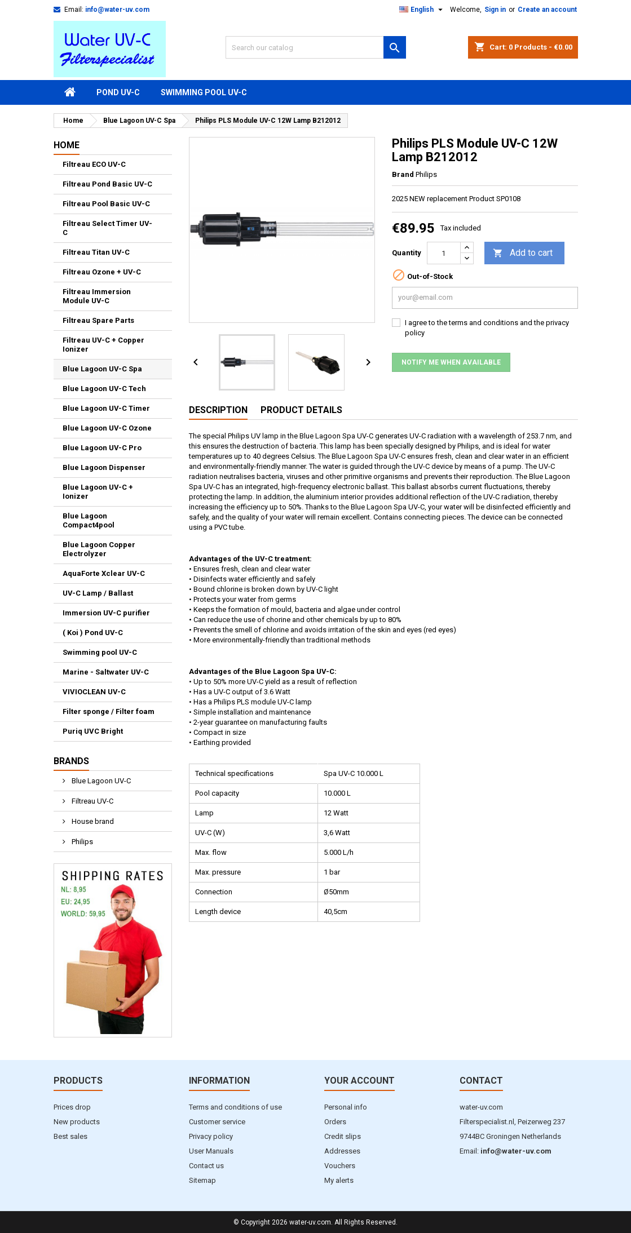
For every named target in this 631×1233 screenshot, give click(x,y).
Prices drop (72, 1107)
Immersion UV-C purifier (106, 613)
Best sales (70, 1136)
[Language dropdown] (422, 9)
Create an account (547, 10)
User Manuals (211, 1151)
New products (77, 1121)
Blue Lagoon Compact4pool (88, 520)
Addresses (342, 1151)
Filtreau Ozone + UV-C (102, 272)
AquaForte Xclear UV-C (104, 573)
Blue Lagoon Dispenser (104, 467)
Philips (81, 841)
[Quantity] (444, 253)
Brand (403, 174)
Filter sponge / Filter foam (109, 711)
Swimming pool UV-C (204, 92)
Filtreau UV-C (91, 801)
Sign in (495, 10)
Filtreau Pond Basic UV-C (107, 184)
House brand (92, 821)
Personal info (345, 1107)
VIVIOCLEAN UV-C (94, 692)
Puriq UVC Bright (93, 731)
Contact (481, 1080)
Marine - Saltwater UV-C (106, 672)
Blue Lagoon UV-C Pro (102, 447)
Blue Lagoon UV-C (100, 781)
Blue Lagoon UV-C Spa (102, 369)
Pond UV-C (118, 92)
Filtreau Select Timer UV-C (107, 228)
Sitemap (202, 1180)
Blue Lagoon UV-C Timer (106, 408)
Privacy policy (211, 1136)
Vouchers (339, 1165)
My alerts (339, 1180)
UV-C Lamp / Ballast (98, 593)
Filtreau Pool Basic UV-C (106, 203)
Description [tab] (218, 410)
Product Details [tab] (301, 410)
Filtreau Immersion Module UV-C (97, 296)
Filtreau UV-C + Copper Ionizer (103, 344)
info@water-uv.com (117, 10)
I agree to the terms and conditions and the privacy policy (487, 327)
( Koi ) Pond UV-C (93, 632)
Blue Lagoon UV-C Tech (104, 388)
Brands (71, 761)
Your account (359, 1080)
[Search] (316, 47)
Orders (335, 1121)
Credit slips (342, 1136)
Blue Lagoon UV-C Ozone (107, 428)
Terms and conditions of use (235, 1107)
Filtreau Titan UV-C (96, 252)
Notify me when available (451, 362)
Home (67, 145)
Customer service (217, 1121)
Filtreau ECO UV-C (94, 164)
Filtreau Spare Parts (98, 320)
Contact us (206, 1165)
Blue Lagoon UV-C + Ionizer (98, 491)
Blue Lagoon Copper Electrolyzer (99, 549)
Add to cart (523, 253)
